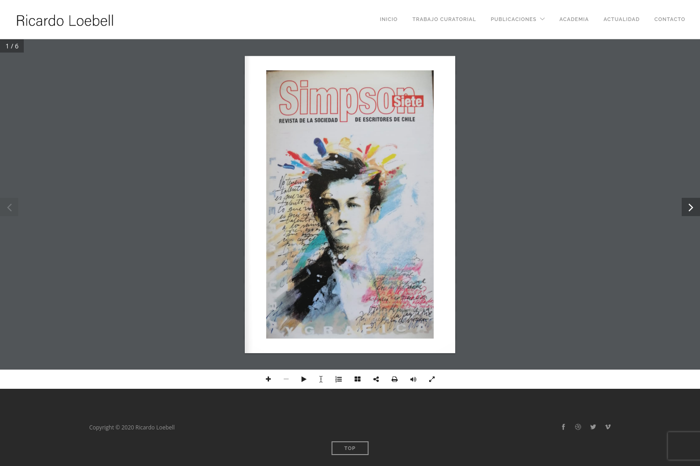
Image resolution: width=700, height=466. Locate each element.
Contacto (669, 19)
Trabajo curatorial (444, 19)
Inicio (389, 19)
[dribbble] (578, 427)
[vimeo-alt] (608, 427)
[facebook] (563, 427)
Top (350, 448)
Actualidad (621, 19)
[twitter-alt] (593, 427)
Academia (574, 19)
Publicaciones (514, 19)
